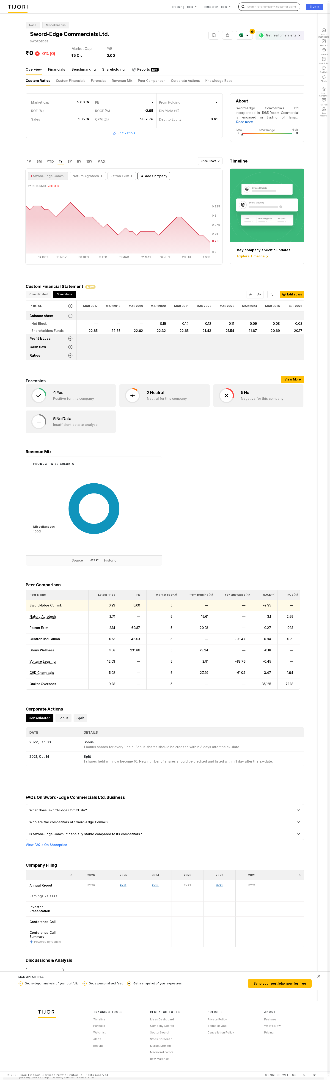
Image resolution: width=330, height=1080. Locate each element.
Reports (144, 69)
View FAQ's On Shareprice (46, 844)
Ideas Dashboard (162, 1019)
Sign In (314, 6)
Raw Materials (160, 1059)
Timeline (99, 1019)
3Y (70, 161)
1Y (61, 161)
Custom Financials (70, 81)
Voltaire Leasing (43, 661)
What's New (272, 1026)
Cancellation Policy (221, 1032)
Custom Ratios (38, 81)
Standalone (64, 294)
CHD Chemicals (42, 673)
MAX (101, 161)
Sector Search (160, 1032)
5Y (79, 161)
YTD (50, 161)
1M (29, 161)
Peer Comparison (151, 81)
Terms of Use (217, 1026)
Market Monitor (160, 1045)
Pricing (269, 1032)
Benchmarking (84, 69)
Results (98, 1045)
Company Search (162, 1026)
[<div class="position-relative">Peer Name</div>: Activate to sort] (57, 595)
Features (270, 1019)
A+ (259, 294)
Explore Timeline (253, 256)
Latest (93, 560)
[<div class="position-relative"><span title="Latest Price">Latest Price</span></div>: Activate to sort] (105, 595)
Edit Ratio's (124, 133)
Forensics (98, 81)
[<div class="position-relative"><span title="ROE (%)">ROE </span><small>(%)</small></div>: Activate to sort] (289, 595)
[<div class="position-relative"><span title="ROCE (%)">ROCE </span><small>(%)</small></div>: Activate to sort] (265, 595)
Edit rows (292, 294)
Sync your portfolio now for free (279, 983)
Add (153, 176)
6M (39, 161)
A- (251, 294)
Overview (34, 69)
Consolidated (38, 294)
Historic (110, 560)
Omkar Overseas (43, 684)
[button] (38, 594)
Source (77, 560)
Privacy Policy (217, 1019)
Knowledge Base (218, 81)
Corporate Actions (185, 81)
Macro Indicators (161, 1052)
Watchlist (99, 1032)
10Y (89, 161)
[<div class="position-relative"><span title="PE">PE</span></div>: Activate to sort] (134, 595)
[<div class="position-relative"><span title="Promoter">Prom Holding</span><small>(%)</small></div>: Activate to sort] (197, 595)
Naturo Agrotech (43, 616)
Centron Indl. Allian (45, 639)
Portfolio (99, 1026)
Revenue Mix (122, 81)
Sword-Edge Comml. (46, 605)
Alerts (97, 1039)
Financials (56, 69)
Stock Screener (161, 1039)
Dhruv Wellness (42, 650)
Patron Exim (39, 628)
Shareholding (113, 69)
